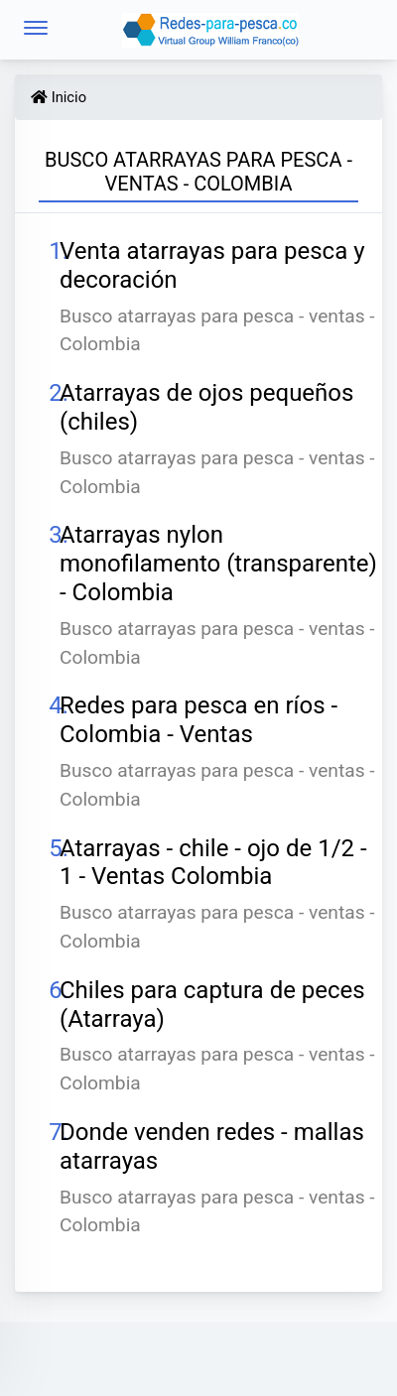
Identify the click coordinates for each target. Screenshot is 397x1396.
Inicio (58, 97)
